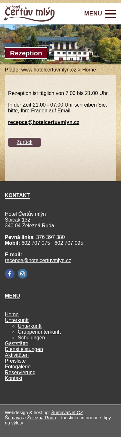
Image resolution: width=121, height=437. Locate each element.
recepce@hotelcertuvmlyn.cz (38, 260)
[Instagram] (22, 274)
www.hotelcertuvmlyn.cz (48, 69)
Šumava (13, 417)
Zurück (25, 142)
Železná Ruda (41, 417)
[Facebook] (10, 274)
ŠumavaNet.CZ (67, 412)
